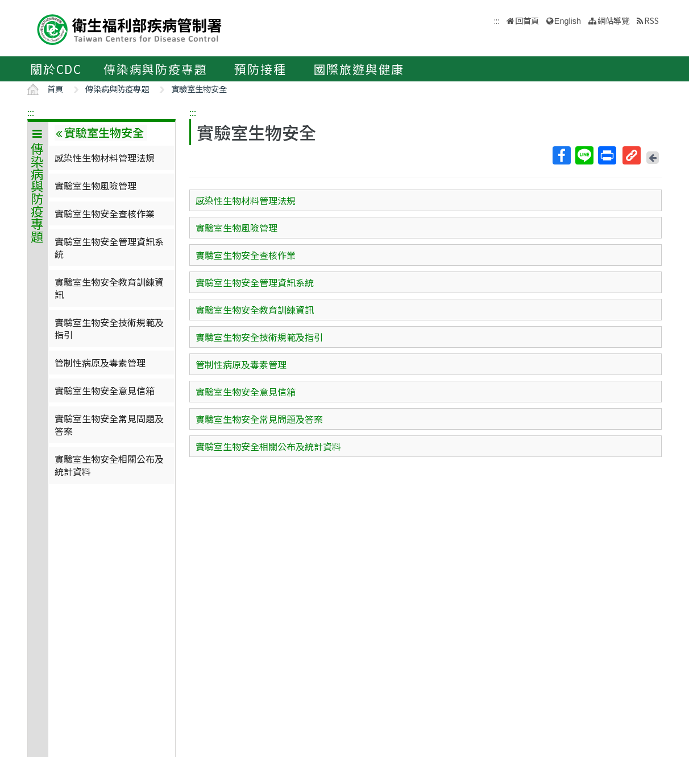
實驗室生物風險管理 (95, 185)
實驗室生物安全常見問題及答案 (109, 425)
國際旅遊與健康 (359, 68)
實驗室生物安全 (199, 88)
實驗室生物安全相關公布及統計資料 (109, 465)
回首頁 (527, 20)
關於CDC (56, 68)
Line (583, 155)
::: (30, 112)
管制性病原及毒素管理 (100, 362)
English (567, 21)
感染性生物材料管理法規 (105, 157)
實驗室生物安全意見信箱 (105, 390)
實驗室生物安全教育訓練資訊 (109, 288)
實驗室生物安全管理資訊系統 (109, 247)
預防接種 (260, 68)
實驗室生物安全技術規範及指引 (109, 328)
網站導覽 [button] (613, 20)
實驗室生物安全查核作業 (105, 213)
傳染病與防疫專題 (155, 68)
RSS (651, 20)
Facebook (561, 155)
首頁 (55, 88)
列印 (606, 155)
